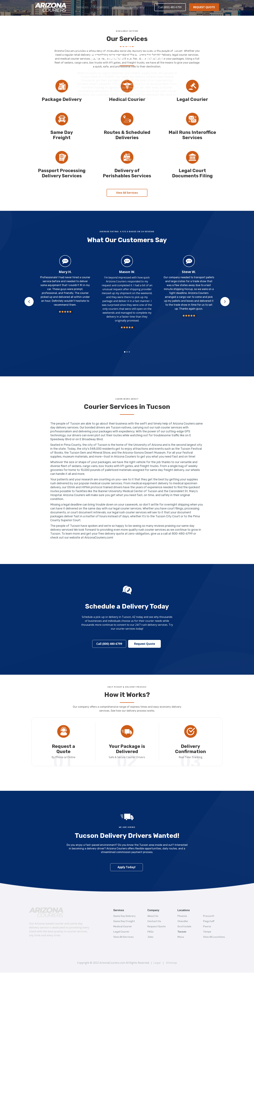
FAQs (150, 931)
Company (137, 7)
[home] (51, 7)
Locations (101, 7)
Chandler (182, 921)
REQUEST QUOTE (204, 7)
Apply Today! (126, 867)
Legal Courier (121, 931)
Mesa (180, 936)
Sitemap (171, 962)
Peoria (207, 926)
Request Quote (144, 642)
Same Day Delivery (124, 916)
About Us (152, 916)
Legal (157, 962)
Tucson (181, 931)
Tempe (207, 931)
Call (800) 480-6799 (170, 7)
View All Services (126, 191)
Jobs (150, 936)
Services (82, 7)
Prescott (208, 916)
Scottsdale (184, 926)
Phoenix (182, 916)
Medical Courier (122, 926)
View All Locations (214, 936)
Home (116, 37)
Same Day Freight (124, 921)
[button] (82, 7)
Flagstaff (208, 921)
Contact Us (154, 921)
